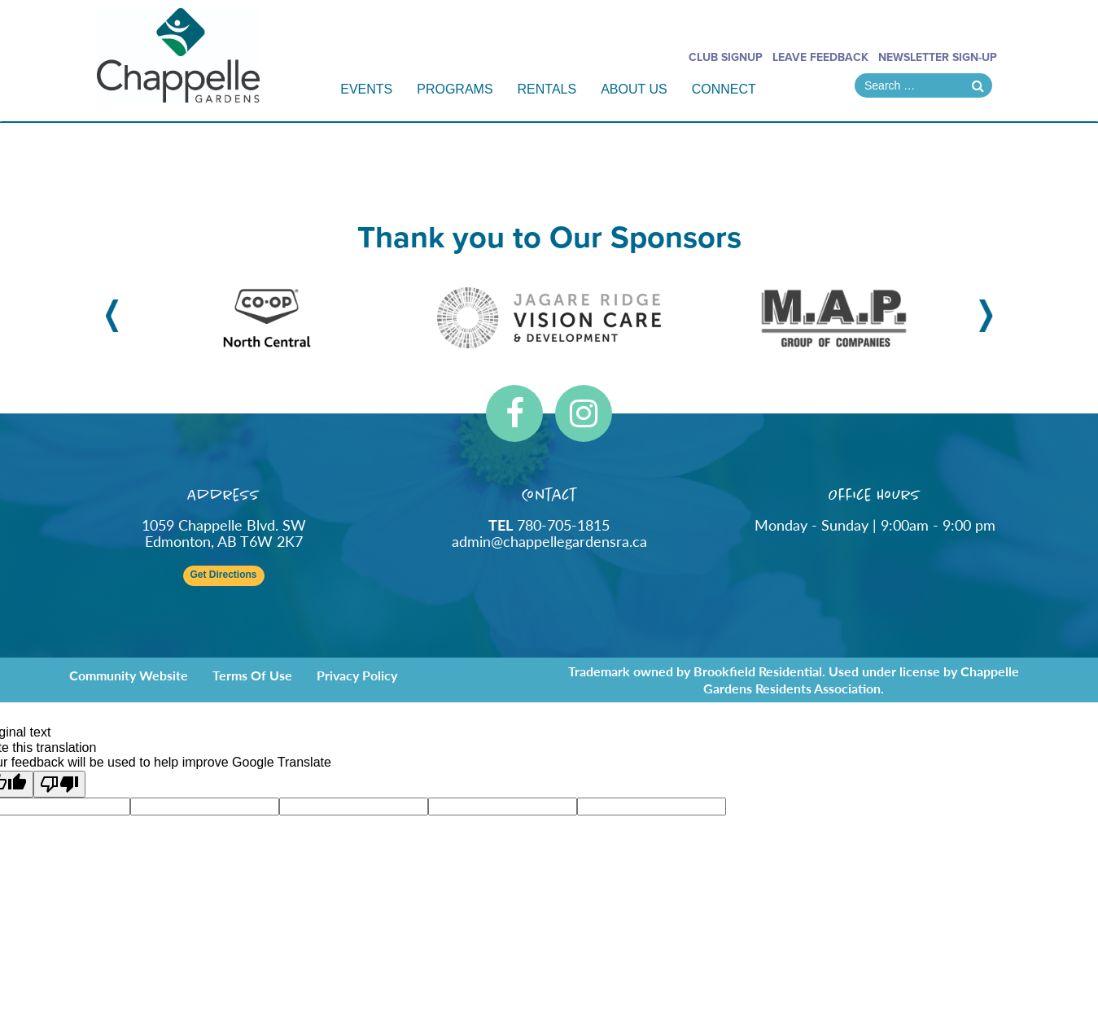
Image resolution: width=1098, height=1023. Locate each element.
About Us (634, 89)
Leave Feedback (820, 57)
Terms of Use (252, 675)
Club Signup (726, 57)
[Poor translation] (59, 784)
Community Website (128, 675)
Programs (454, 89)
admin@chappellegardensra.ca (549, 541)
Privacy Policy (357, 675)
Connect (724, 89)
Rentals (547, 89)
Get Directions (223, 575)
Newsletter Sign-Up (937, 57)
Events (366, 89)
